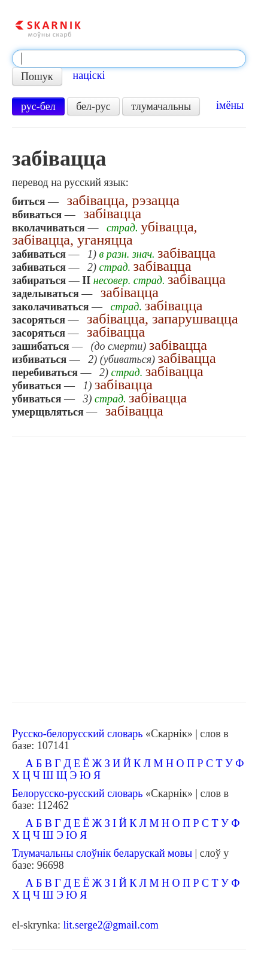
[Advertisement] (129, 570)
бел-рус (93, 106)
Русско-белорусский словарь (77, 734)
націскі (89, 75)
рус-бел (38, 106)
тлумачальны (161, 106)
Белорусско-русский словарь (77, 793)
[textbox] (129, 59)
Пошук (37, 77)
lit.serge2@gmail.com (110, 925)
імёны (230, 105)
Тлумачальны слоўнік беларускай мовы (102, 853)
